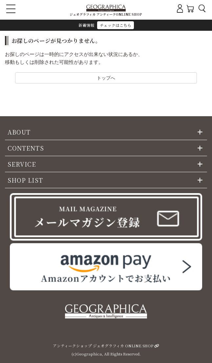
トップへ (106, 78)
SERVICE (22, 164)
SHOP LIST (25, 180)
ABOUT (19, 132)
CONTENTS (26, 148)
